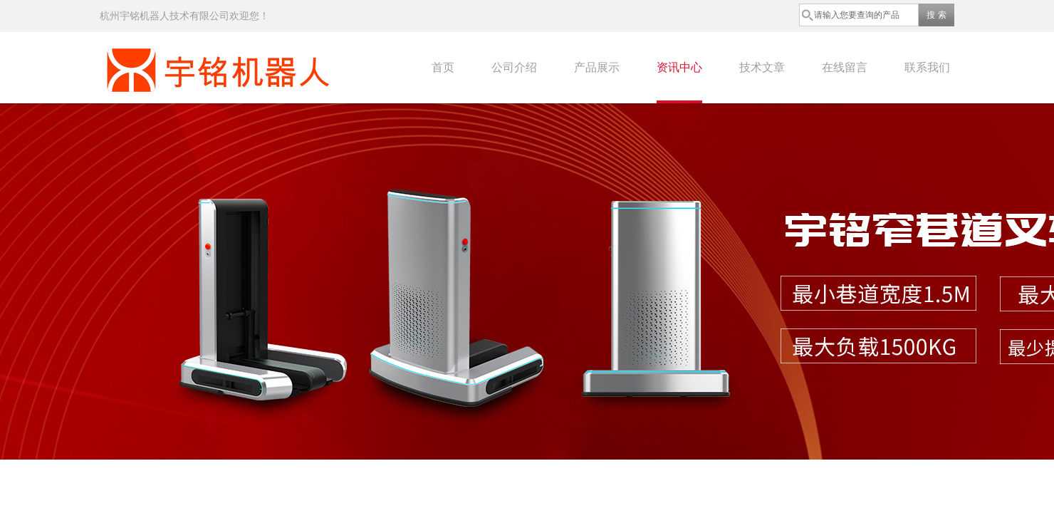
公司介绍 (514, 67)
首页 (443, 67)
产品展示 (597, 67)
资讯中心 (679, 67)
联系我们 (927, 67)
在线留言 (844, 67)
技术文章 (762, 67)
